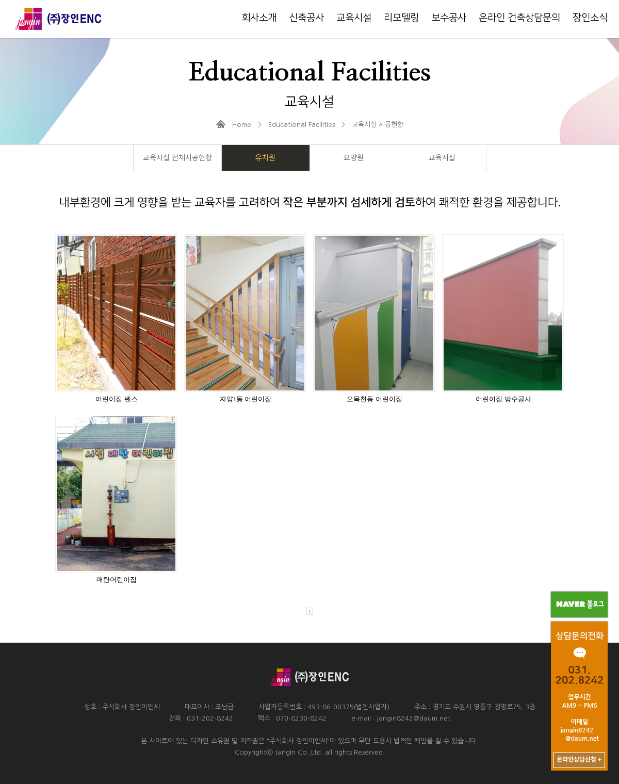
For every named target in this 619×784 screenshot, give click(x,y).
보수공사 (448, 17)
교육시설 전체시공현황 (177, 158)
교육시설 (353, 17)
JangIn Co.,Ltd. (299, 752)
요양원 (354, 158)
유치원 (265, 158)
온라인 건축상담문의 (519, 17)
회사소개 (258, 17)
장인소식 (590, 17)
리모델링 (401, 17)
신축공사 (306, 17)
